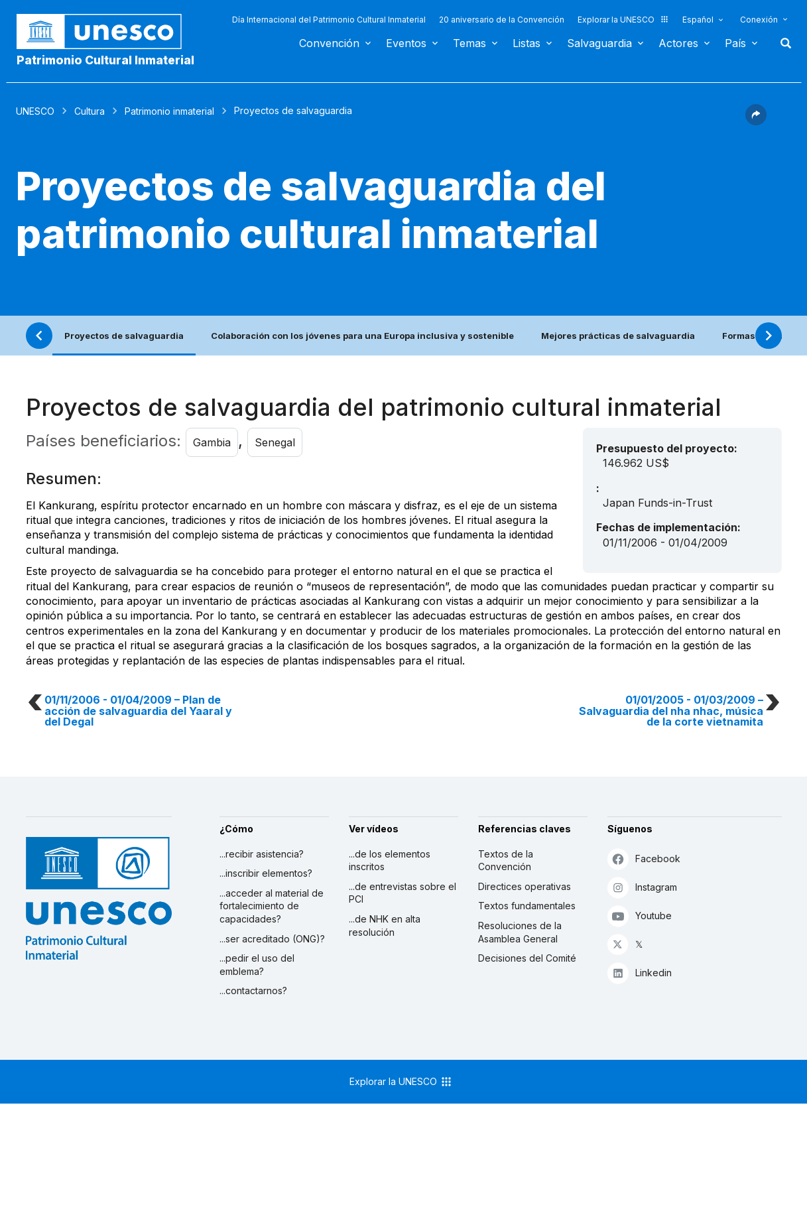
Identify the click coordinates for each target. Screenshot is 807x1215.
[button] (756, 121)
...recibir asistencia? (261, 854)
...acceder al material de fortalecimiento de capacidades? (271, 906)
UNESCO (35, 111)
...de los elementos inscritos (389, 860)
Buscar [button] (782, 43)
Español (698, 20)
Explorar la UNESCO (623, 20)
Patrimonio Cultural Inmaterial (105, 60)
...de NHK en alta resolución (384, 925)
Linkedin (639, 972)
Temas (469, 43)
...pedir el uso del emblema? (256, 964)
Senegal (275, 442)
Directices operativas (524, 886)
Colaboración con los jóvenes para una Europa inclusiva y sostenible (362, 335)
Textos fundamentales (527, 905)
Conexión (759, 20)
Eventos (406, 43)
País (735, 43)
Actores (678, 43)
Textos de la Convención (505, 860)
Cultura (89, 111)
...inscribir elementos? (265, 873)
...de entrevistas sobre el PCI (402, 893)
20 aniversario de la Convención (501, 20)
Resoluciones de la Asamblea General (520, 932)
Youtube (639, 915)
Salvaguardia (599, 43)
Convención (329, 43)
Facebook (643, 858)
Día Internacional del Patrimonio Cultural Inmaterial (329, 20)
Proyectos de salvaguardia (124, 335)
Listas (526, 43)
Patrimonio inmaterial (169, 111)
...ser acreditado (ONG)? (272, 938)
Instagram (642, 887)
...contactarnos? (253, 990)
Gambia (212, 442)
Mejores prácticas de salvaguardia (618, 335)
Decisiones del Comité (527, 958)
